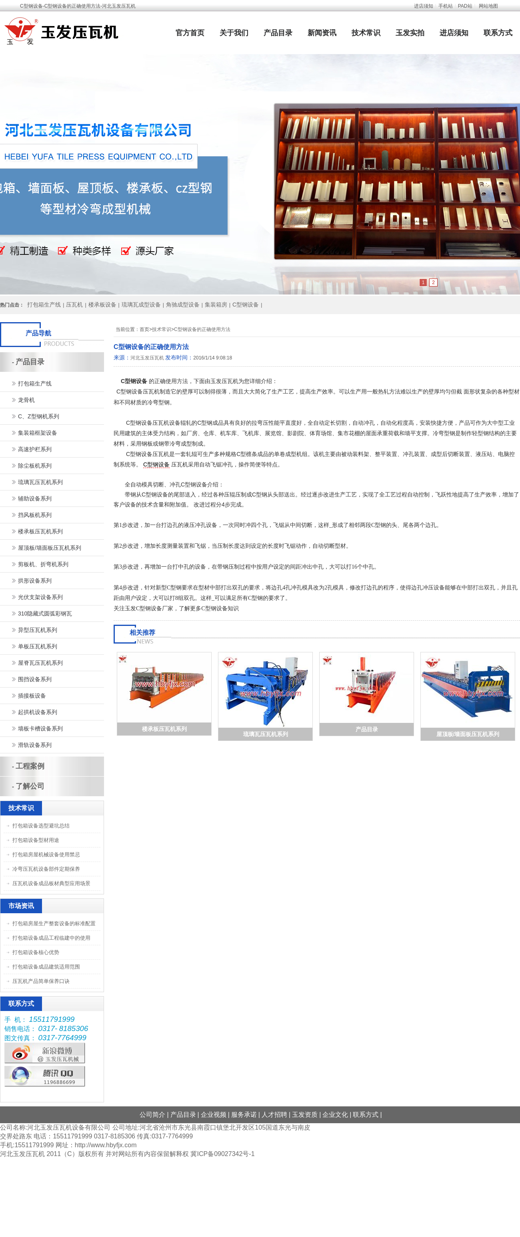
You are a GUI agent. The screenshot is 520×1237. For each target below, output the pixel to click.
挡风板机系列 (35, 515)
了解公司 (30, 786)
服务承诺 (244, 1114)
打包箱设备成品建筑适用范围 (46, 967)
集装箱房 (216, 304)
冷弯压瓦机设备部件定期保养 (46, 869)
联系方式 (498, 33)
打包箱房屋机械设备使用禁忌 (46, 855)
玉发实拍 (410, 33)
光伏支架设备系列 (40, 597)
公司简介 (152, 1114)
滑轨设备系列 (35, 745)
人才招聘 (274, 1114)
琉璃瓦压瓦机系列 (265, 734)
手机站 (445, 6)
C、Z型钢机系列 (38, 416)
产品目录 (278, 33)
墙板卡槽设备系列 (40, 728)
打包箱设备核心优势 (35, 952)
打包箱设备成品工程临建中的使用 (51, 938)
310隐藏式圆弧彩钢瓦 (45, 613)
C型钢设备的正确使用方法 (202, 329)
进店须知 (423, 6)
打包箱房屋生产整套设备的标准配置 (54, 923)
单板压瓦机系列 (37, 646)
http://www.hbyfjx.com (106, 1145)
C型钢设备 (245, 304)
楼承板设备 (102, 304)
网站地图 (488, 6)
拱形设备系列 (35, 580)
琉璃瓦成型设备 (141, 304)
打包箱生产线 (44, 304)
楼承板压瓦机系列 (164, 729)
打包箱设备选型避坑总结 (41, 826)
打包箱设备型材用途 (35, 840)
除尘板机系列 (35, 465)
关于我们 (234, 33)
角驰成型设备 (183, 304)
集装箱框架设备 (37, 433)
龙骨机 (26, 400)
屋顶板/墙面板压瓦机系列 (468, 734)
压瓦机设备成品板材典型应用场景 (51, 883)
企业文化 (335, 1114)
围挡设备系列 (35, 679)
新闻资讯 (322, 33)
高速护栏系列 (35, 449)
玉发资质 (305, 1114)
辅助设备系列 (35, 498)
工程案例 (30, 766)
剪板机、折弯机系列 (43, 564)
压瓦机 (74, 304)
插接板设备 (32, 695)
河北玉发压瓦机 (147, 358)
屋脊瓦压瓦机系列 (40, 663)
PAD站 (465, 6)
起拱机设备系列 (37, 712)
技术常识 (366, 33)
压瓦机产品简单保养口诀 (41, 981)
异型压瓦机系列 (37, 630)
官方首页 (190, 33)
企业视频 (213, 1114)
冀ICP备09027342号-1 (222, 1153)
